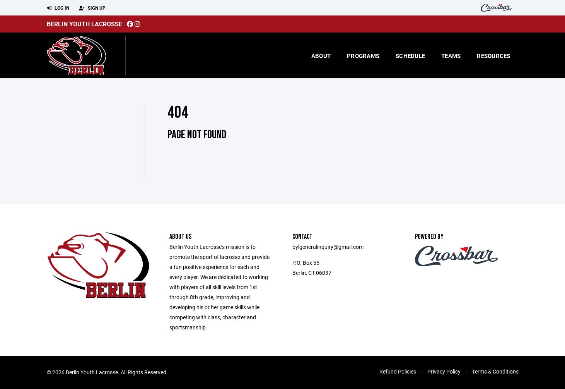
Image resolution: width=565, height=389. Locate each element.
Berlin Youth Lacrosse (84, 24)
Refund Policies (397, 371)
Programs (363, 56)
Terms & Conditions (495, 371)
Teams (451, 56)
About (321, 56)
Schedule (410, 56)
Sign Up (92, 8)
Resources (493, 56)
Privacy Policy (444, 371)
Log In (58, 8)
